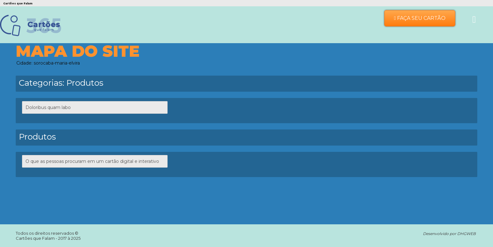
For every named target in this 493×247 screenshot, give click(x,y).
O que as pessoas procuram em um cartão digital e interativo (92, 161)
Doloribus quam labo (48, 107)
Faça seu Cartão (420, 18)
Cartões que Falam (36, 238)
